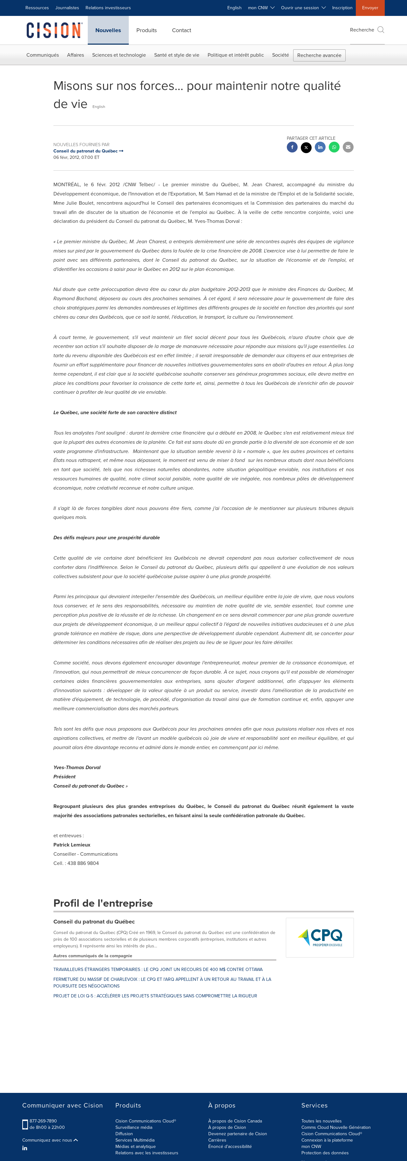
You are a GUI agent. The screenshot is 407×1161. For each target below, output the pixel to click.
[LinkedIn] (25, 1148)
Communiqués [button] (42, 55)
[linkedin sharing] (320, 148)
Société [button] (280, 55)
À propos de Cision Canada (235, 1121)
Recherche (367, 29)
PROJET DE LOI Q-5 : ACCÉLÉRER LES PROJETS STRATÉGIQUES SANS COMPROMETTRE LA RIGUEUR (155, 996)
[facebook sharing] (292, 148)
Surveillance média (133, 1127)
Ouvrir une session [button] (303, 7)
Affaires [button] (75, 55)
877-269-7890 (43, 1121)
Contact (181, 30)
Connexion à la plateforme (327, 1140)
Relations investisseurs (108, 7)
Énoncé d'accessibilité (230, 1146)
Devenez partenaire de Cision (237, 1133)
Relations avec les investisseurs (146, 1153)
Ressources (37, 7)
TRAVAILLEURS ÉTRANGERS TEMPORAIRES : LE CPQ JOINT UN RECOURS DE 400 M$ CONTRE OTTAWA (158, 969)
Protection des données (325, 1153)
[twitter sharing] (306, 148)
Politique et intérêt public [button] (236, 55)
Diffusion (124, 1133)
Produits (146, 30)
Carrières (217, 1140)
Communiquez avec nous (50, 1140)
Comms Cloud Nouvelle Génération (336, 1127)
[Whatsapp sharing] (334, 148)
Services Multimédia (135, 1140)
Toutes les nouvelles (321, 1121)
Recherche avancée (319, 55)
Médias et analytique (135, 1146)
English (234, 7)
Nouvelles (108, 30)
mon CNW (311, 1146)
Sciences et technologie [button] (119, 55)
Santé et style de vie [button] (176, 55)
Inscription (342, 7)
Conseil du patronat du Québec (94, 921)
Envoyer (370, 7)
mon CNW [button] (261, 7)
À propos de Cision (227, 1127)
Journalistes (67, 7)
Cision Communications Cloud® (145, 1121)
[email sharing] (348, 148)
